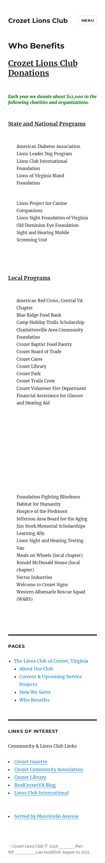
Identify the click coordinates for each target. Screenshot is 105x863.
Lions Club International (52, 797)
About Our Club (36, 669)
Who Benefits (34, 700)
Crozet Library (30, 777)
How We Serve (35, 692)
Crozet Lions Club (38, 21)
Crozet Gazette (30, 761)
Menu (87, 20)
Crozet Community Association (48, 769)
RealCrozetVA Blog (35, 785)
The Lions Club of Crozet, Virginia (51, 661)
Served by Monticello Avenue (46, 816)
